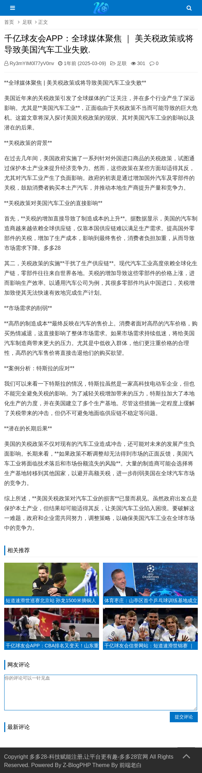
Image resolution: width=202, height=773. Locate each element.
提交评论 (184, 716)
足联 (27, 22)
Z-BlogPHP (77, 765)
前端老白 (130, 765)
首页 (9, 22)
